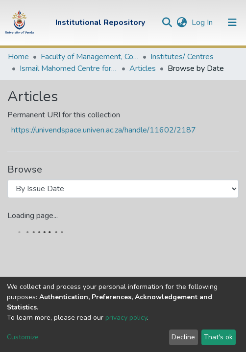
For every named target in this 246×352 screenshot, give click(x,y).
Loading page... (32, 215)
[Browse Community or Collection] (123, 188)
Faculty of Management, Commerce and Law (90, 56)
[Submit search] (166, 22)
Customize (23, 337)
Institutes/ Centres (182, 56)
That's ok (218, 337)
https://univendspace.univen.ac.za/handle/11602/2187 (103, 130)
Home (18, 56)
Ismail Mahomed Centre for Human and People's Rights (69, 68)
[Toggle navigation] (232, 22)
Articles (142, 68)
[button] (181, 22)
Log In (203, 22)
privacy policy (126, 317)
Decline (183, 337)
